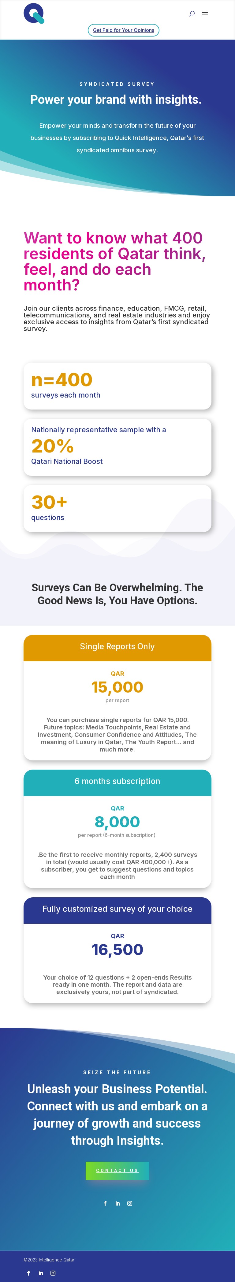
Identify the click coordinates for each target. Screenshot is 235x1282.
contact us (117, 1170)
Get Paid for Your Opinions (123, 30)
